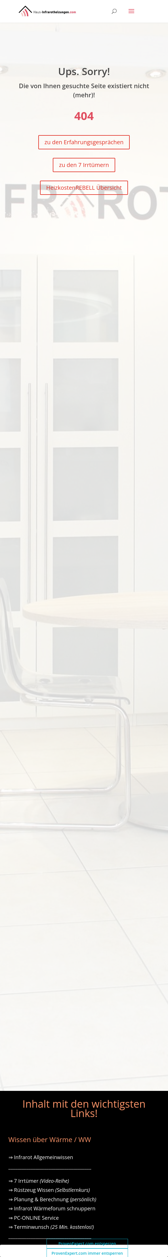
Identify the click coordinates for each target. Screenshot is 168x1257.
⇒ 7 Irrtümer (39, 1180)
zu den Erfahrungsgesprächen (84, 142)
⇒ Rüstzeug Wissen (49, 1189)
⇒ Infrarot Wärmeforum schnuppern (52, 1208)
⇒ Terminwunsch (51, 1226)
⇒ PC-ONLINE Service (34, 1217)
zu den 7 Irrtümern (84, 165)
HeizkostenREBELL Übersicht (84, 187)
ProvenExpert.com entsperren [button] (87, 1243)
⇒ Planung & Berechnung (52, 1199)
